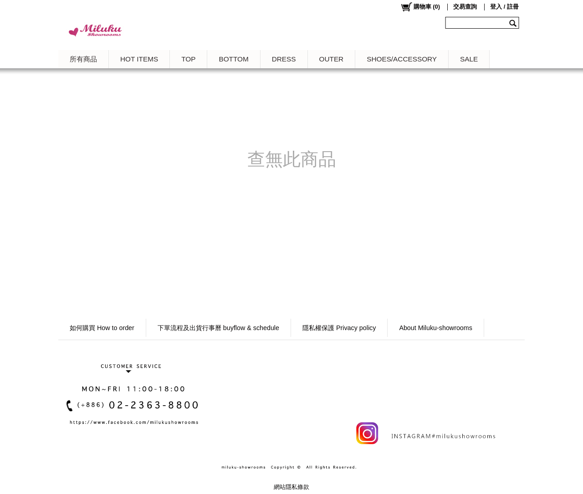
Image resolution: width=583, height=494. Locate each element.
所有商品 (83, 59)
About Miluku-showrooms (435, 327)
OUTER (331, 59)
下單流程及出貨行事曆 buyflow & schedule (218, 327)
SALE (469, 59)
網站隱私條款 (291, 487)
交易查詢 (465, 6)
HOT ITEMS (139, 59)
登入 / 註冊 (504, 6)
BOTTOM (233, 59)
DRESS (284, 59)
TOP (188, 59)
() (420, 7)
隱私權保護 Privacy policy (339, 327)
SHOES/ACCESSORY (402, 59)
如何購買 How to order (102, 327)
